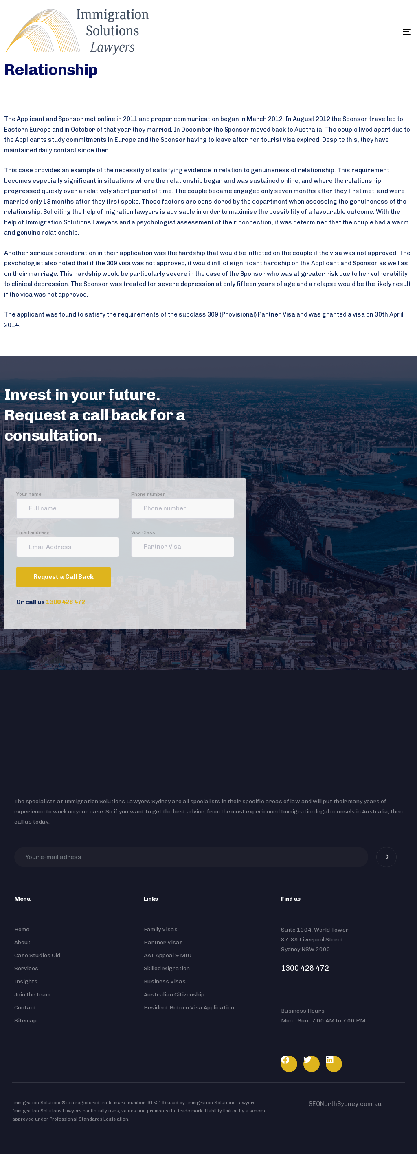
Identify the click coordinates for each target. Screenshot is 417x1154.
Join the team (32, 994)
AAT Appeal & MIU (167, 955)
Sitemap (25, 1020)
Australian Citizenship (174, 994)
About (22, 942)
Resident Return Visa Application (189, 1007)
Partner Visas (163, 942)
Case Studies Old (37, 955)
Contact (25, 1007)
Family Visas (161, 929)
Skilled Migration (167, 968)
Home (21, 929)
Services (26, 968)
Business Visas (165, 981)
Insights (25, 981)
